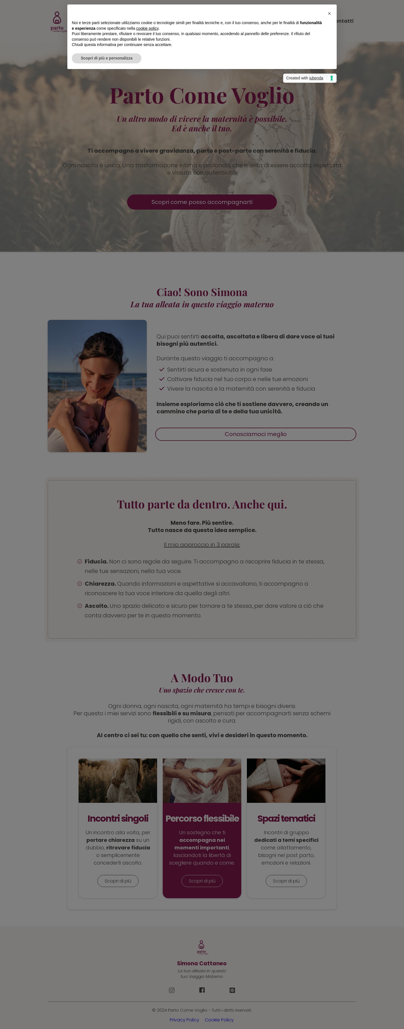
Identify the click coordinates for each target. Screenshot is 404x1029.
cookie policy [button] (147, 28)
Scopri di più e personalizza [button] (106, 58)
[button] (329, 13)
